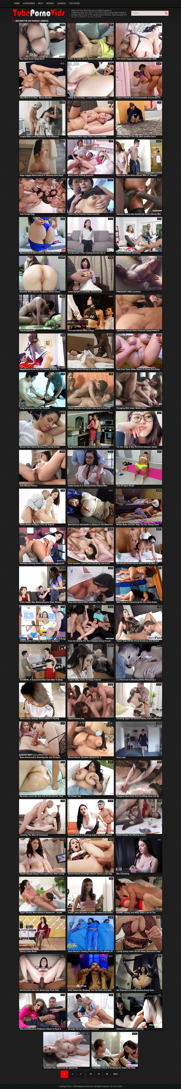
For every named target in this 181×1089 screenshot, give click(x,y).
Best (40, 3)
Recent (50, 3)
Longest (61, 3)
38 (107, 1074)
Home (17, 3)
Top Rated (74, 3)
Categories (29, 3)
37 (99, 1074)
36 (91, 1074)
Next (115, 1074)
